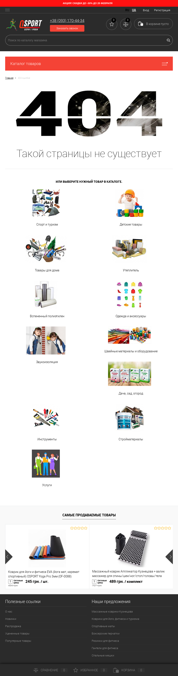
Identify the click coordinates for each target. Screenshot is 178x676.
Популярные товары (18, 640)
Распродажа (13, 626)
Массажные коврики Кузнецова (112, 611)
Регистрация (162, 10)
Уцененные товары (17, 633)
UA (134, 10)
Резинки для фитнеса (105, 640)
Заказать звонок (67, 28)
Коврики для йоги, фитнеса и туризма (115, 618)
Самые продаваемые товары (89, 515)
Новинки (10, 618)
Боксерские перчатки (105, 633)
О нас (8, 611)
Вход (146, 10)
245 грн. (47, 583)
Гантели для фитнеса (105, 648)
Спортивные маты (103, 626)
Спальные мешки (103, 655)
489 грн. (131, 583)
